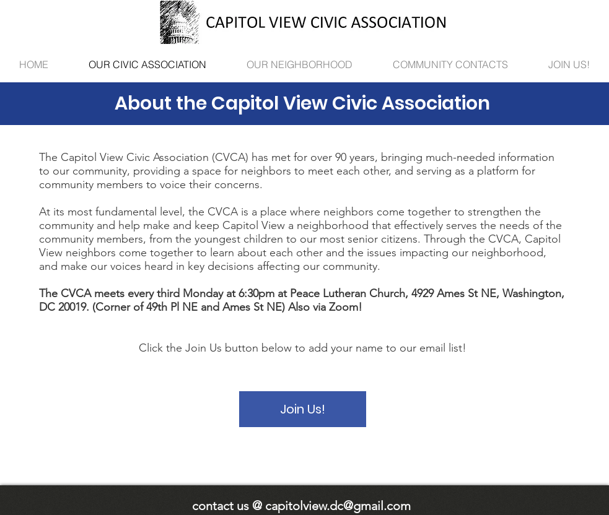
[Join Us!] (302, 409)
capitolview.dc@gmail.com (338, 505)
